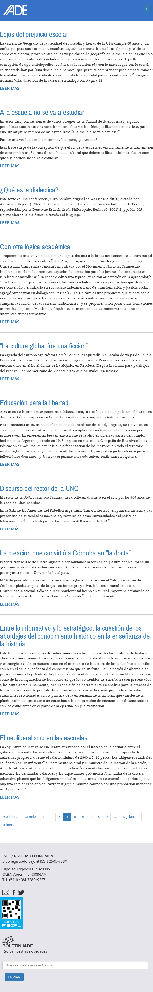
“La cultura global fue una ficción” (44, 346)
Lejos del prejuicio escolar (34, 34)
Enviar (14, 977)
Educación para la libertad (34, 403)
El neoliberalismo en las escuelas (43, 738)
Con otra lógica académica (35, 247)
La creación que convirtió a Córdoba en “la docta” (65, 553)
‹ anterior (30, 817)
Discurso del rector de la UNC (39, 488)
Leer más (9, 88)
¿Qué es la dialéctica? (29, 190)
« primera (10, 817)
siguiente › (131, 817)
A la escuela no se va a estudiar (42, 112)
